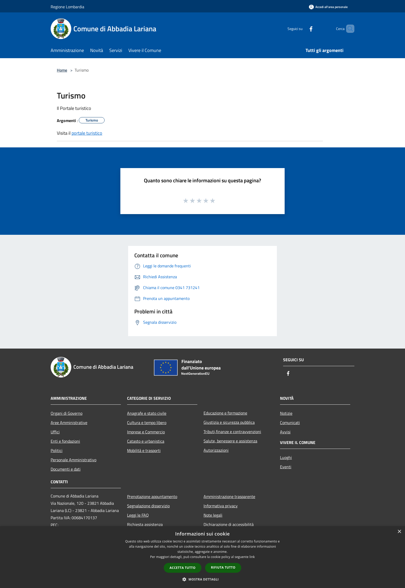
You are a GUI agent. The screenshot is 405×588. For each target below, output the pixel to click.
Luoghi (286, 457)
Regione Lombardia (67, 7)
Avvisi (285, 432)
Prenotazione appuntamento (152, 496)
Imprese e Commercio (146, 432)
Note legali (213, 515)
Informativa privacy (221, 506)
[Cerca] (348, 28)
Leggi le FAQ (138, 515)
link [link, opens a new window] (252, 557)
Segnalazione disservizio (148, 506)
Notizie (286, 413)
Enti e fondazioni (65, 441)
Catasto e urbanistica (145, 441)
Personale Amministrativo (73, 460)
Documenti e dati (66, 469)
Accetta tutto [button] (183, 568)
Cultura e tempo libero (146, 422)
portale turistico (87, 133)
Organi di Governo (66, 413)
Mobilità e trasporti (144, 450)
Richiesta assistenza (145, 524)
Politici (57, 450)
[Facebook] (302, 28)
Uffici (55, 432)
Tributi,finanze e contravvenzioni (232, 431)
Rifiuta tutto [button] (223, 567)
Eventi (285, 467)
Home (62, 70)
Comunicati (290, 422)
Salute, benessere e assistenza (230, 441)
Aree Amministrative (69, 422)
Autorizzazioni (216, 450)
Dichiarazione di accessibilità (229, 524)
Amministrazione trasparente (229, 496)
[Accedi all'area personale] (328, 7)
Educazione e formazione (225, 413)
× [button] (399, 532)
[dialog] (202, 557)
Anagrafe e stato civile (146, 413)
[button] (202, 579)
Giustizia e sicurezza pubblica (229, 422)
